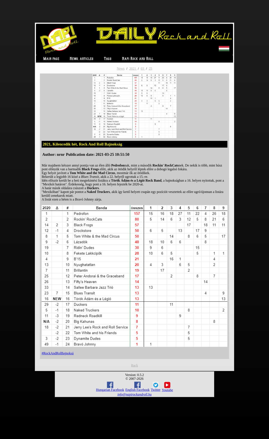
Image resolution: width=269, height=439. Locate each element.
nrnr (61, 154)
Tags (108, 59)
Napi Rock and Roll (137, 59)
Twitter (156, 387)
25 (150, 68)
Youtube (167, 387)
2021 (133, 68)
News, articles (82, 59)
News (120, 68)
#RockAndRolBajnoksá (58, 353)
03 (143, 68)
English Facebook (137, 387)
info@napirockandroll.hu (134, 394)
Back (134, 365)
